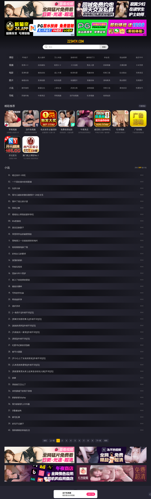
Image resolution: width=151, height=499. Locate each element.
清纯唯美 (106, 80)
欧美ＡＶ (57, 65)
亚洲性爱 (25, 72)
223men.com (75, 41)
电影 (11, 72)
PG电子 (25, 57)
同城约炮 (25, 95)
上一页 (52, 441)
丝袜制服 (106, 65)
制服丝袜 (90, 72)
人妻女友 (57, 88)
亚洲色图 (41, 80)
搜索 (104, 47)
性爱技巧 (139, 88)
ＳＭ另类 (139, 65)
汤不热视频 (74, 95)
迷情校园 (90, 88)
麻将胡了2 (90, 57)
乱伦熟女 (123, 72)
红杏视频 (90, 95)
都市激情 (25, 88)
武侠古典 (74, 88)
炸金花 (106, 57)
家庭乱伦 (41, 88)
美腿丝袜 (90, 80)
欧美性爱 (74, 72)
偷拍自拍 (41, 72)
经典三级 (106, 72)
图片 (11, 80)
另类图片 (139, 80)
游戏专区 (74, 57)
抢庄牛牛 (139, 57)
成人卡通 (57, 72)
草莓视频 (57, 95)
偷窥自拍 (25, 80)
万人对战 (57, 57)
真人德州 (41, 57)
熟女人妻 (90, 65)
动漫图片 (74, 80)
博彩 (11, 57)
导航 (11, 95)
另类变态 (139, 72)
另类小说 (106, 88)
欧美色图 (57, 80)
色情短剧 (106, 95)
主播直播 (123, 65)
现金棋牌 (123, 57)
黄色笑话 (123, 88)
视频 (11, 65)
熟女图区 (123, 80)
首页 (45, 441)
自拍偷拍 (41, 65)
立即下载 (91, 494)
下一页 (98, 441)
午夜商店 (41, 95)
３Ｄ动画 (74, 65)
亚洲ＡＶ (25, 65)
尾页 (105, 441)
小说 (11, 87)
